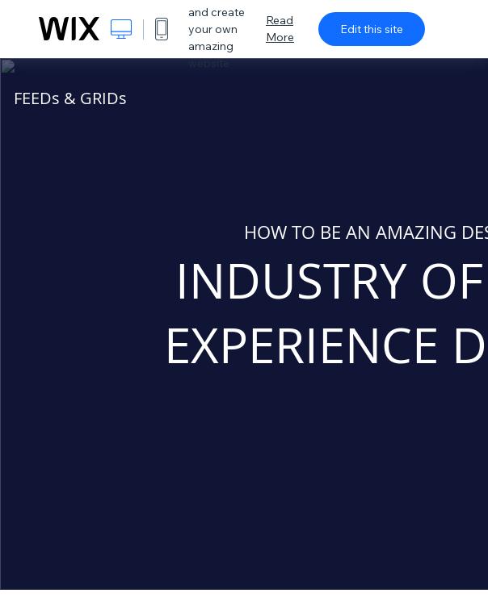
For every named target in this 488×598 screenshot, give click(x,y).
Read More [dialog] (280, 28)
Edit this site (371, 29)
